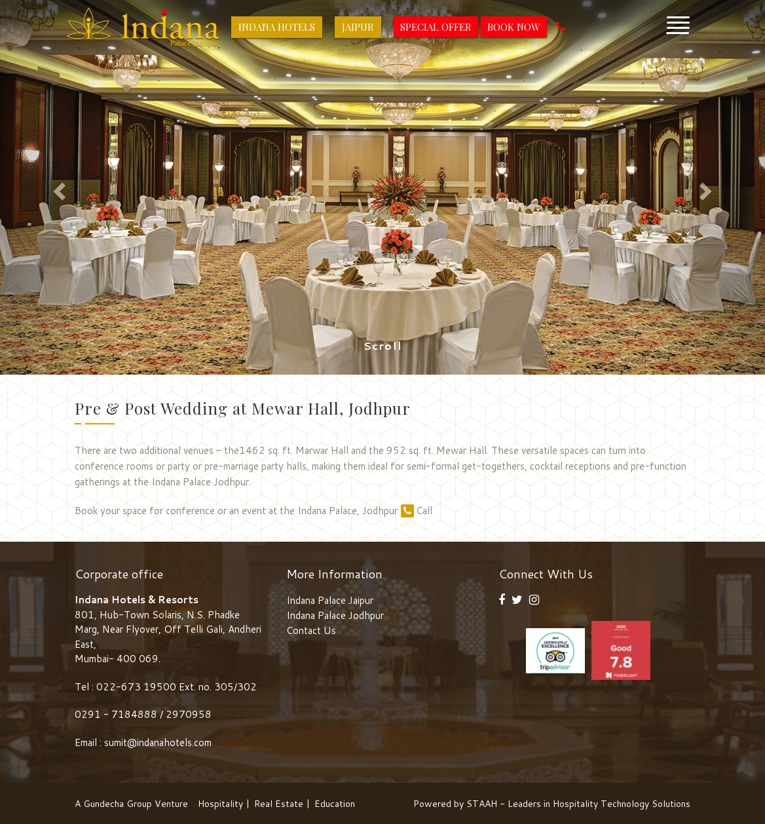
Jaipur (358, 26)
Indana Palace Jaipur (329, 600)
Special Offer (436, 26)
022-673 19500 (136, 687)
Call (416, 510)
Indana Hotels (276, 26)
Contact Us (311, 630)
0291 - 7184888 (117, 714)
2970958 (189, 714)
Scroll (383, 346)
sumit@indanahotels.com (158, 742)
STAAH (481, 803)
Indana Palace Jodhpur (335, 615)
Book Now (513, 26)
